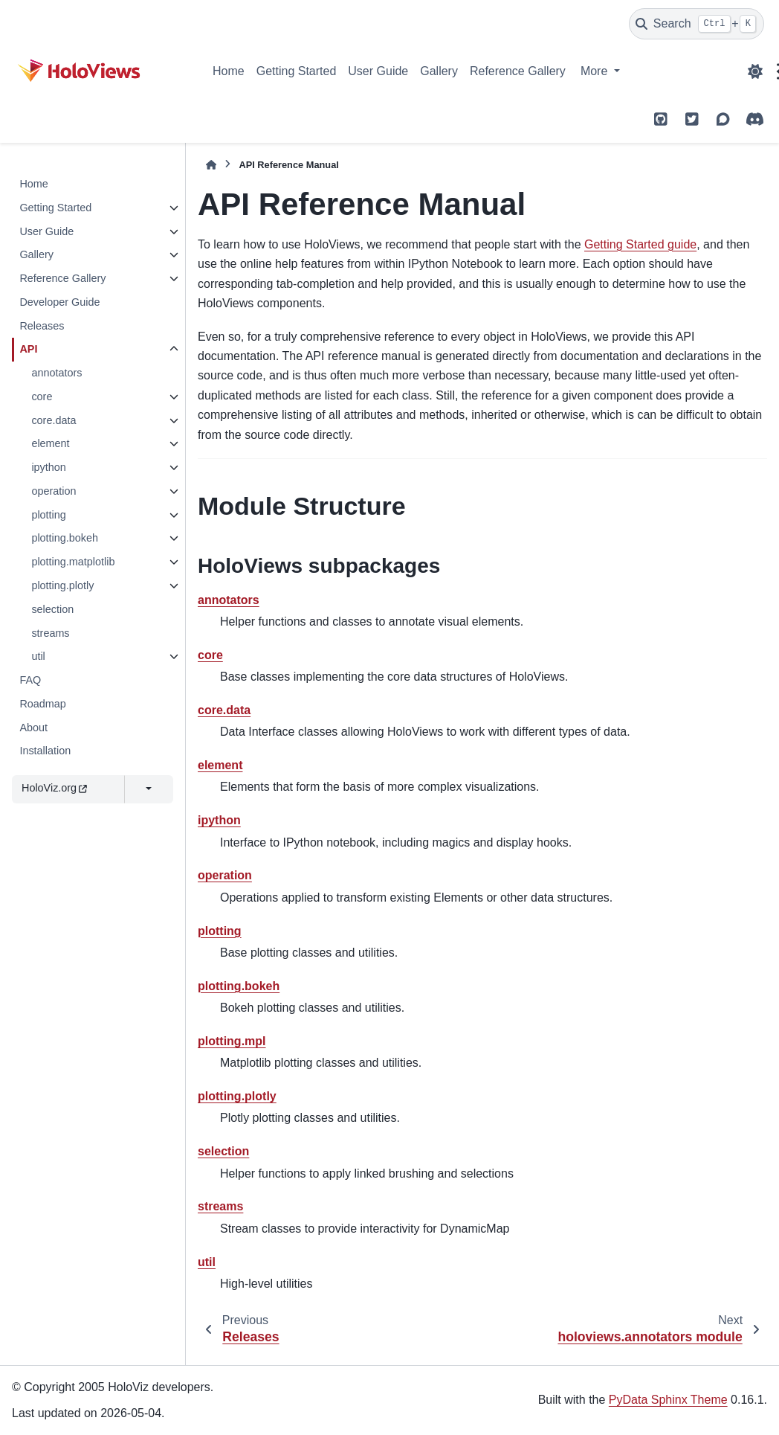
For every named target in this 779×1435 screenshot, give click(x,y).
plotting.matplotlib (72, 562)
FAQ (30, 680)
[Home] (211, 165)
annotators (56, 373)
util (38, 656)
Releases (41, 326)
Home (229, 71)
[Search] (696, 23)
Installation (45, 751)
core (41, 396)
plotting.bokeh (64, 538)
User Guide (378, 71)
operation (53, 491)
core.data (53, 420)
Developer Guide (59, 302)
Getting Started (296, 71)
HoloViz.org (54, 788)
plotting (48, 515)
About (33, 727)
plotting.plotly (62, 585)
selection (52, 609)
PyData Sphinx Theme (668, 1399)
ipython (48, 467)
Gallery (439, 71)
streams (50, 633)
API (28, 349)
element (50, 443)
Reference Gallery (518, 71)
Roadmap (42, 704)
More (596, 71)
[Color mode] (755, 71)
